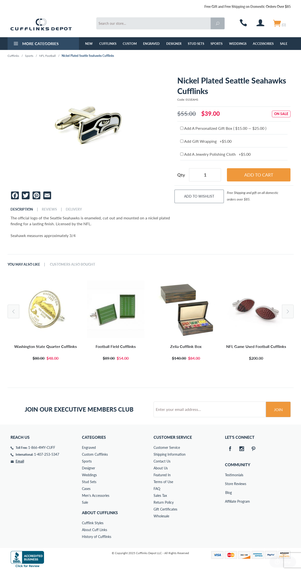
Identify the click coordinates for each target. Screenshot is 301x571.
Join (278, 409)
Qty (181, 175)
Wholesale (161, 516)
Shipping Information (170, 454)
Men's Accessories (95, 495)
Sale (283, 44)
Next (288, 311)
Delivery (74, 209)
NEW (89, 44)
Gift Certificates (165, 509)
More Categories (35, 44)
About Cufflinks (100, 512)
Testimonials (228, 475)
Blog (228, 492)
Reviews (49, 209)
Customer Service (167, 447)
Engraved (151, 44)
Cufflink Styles (92, 523)
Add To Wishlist (199, 196)
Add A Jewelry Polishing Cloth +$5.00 (215, 154)
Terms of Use (163, 482)
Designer (173, 44)
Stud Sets (196, 44)
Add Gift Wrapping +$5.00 (206, 141)
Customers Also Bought (72, 264)
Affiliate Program (228, 501)
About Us (161, 468)
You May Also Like (24, 264)
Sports (217, 44)
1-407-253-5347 (46, 454)
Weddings (237, 44)
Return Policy (164, 502)
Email (20, 461)
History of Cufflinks (96, 537)
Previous (13, 311)
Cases (86, 489)
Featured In (162, 475)
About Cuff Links (94, 530)
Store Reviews (228, 484)
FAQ (157, 489)
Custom (130, 44)
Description (22, 209)
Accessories (263, 44)
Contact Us (162, 461)
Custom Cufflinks (95, 454)
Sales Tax (160, 495)
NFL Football (47, 56)
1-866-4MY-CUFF (41, 447)
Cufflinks (107, 44)
